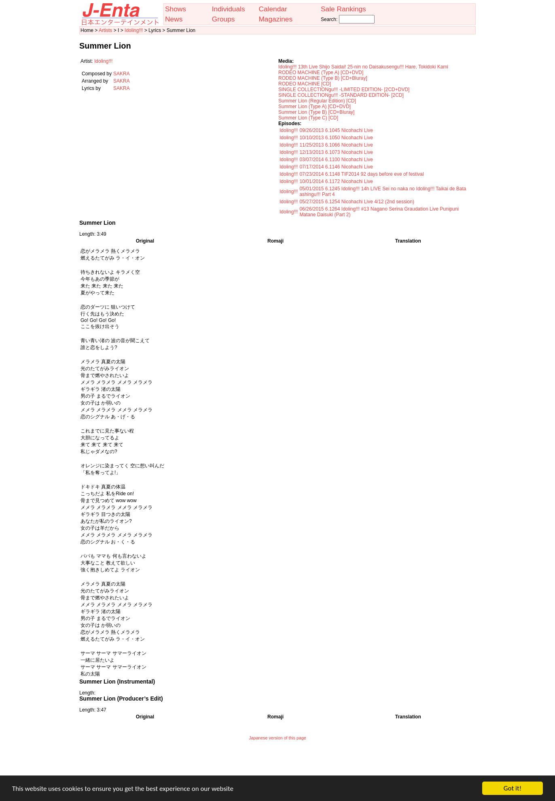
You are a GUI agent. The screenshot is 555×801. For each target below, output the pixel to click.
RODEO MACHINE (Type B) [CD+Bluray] (322, 78)
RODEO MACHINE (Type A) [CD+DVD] (320, 72)
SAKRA (121, 74)
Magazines (275, 19)
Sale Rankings (343, 9)
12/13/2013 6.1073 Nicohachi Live (336, 152)
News (173, 19)
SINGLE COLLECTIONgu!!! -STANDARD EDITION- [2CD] (341, 95)
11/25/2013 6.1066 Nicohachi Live (336, 145)
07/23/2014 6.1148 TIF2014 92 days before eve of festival (361, 174)
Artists (105, 30)
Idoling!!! (134, 30)
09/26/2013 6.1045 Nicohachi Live (336, 130)
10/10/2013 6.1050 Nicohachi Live (336, 138)
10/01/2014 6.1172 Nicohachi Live (336, 181)
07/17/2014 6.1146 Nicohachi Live (336, 167)
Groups (223, 19)
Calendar (272, 9)
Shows (175, 9)
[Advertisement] (277, 763)
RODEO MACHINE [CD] (304, 84)
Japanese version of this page (277, 737)
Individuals (228, 9)
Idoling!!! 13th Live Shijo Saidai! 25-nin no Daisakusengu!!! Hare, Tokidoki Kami (363, 67)
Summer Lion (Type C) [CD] (308, 118)
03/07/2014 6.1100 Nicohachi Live (336, 159)
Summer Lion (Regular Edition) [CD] (317, 101)
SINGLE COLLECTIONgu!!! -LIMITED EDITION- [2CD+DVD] (343, 89)
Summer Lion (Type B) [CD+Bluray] (316, 112)
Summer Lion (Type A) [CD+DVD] (314, 106)
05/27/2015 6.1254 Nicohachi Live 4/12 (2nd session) (356, 202)
